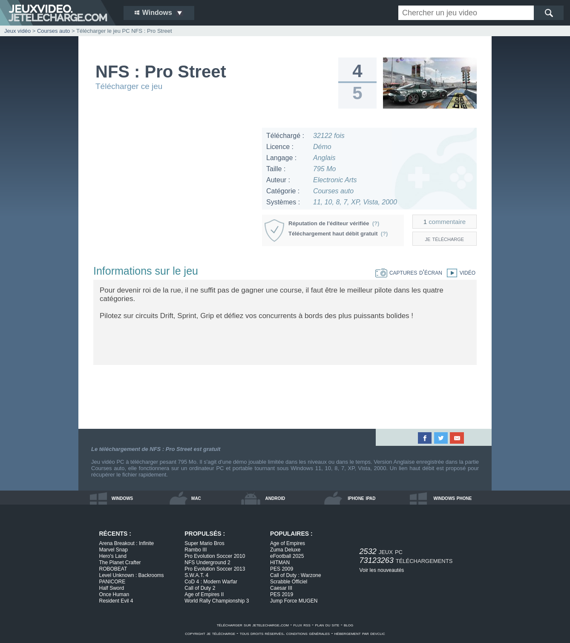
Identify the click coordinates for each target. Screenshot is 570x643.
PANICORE (112, 582)
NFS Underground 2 (207, 562)
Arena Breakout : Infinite (126, 543)
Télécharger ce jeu (128, 86)
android (275, 497)
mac (196, 497)
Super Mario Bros (204, 543)
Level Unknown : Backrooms (131, 575)
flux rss (302, 625)
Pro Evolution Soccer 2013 (214, 569)
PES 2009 (281, 569)
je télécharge (444, 238)
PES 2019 (281, 594)
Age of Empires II (204, 594)
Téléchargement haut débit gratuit (338, 233)
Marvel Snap (113, 550)
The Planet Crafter (120, 562)
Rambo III (195, 550)
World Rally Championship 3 (216, 601)
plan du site (327, 625)
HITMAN (280, 562)
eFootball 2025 (287, 556)
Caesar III (281, 588)
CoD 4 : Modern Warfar (210, 582)
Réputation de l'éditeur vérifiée (333, 223)
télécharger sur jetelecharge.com (253, 625)
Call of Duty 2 (199, 588)
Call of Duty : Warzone (295, 575)
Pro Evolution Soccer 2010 (214, 556)
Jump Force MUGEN (293, 601)
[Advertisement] (173, 187)
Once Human (114, 594)
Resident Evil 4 (116, 601)
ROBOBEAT (113, 569)
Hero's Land (113, 556)
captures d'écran (408, 272)
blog (348, 625)
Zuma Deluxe (285, 550)
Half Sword (111, 588)
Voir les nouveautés (382, 570)
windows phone (452, 497)
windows (122, 497)
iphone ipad (361, 497)
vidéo (458, 272)
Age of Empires (287, 543)
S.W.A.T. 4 (196, 575)
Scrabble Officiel (288, 582)
